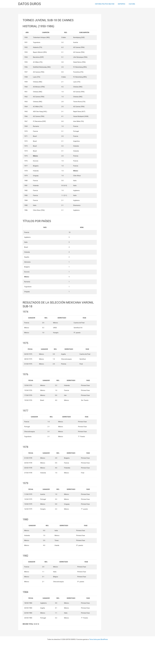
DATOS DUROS (29, 4)
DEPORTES (122, 4)
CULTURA (132, 4)
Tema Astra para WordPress (98, 639)
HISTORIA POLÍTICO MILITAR (106, 4)
